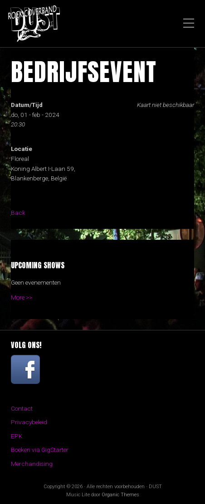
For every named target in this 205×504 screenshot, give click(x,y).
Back (18, 212)
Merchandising (32, 463)
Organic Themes (120, 495)
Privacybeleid (29, 422)
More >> (21, 297)
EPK (16, 436)
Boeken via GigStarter (39, 449)
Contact (22, 408)
